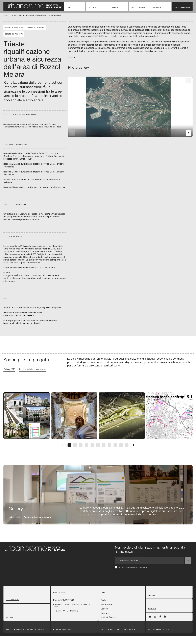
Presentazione (12, 600)
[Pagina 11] (126, 445)
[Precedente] (62, 445)
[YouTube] (150, 616)
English (71, 57)
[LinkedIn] (165, 616)
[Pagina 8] (109, 445)
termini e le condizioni (137, 567)
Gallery (92, 8)
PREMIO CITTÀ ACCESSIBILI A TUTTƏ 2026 (71, 605)
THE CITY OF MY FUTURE (65, 611)
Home (5, 15)
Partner (156, 8)
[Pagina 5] (92, 445)
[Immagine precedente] (72, 133)
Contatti (105, 613)
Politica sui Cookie (110, 629)
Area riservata (182, 8)
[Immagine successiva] (188, 133)
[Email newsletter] (149, 560)
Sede (103, 600)
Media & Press (108, 617)
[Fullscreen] (188, 80)
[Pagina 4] (86, 445)
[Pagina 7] (103, 445)
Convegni (114, 8)
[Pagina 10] (121, 445)
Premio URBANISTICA (63, 600)
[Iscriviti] (188, 560)
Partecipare (106, 604)
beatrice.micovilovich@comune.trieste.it (22, 323)
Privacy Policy (128, 629)
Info (69, 8)
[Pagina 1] (69, 445)
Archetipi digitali (165, 629)
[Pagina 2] (75, 445)
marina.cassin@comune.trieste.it (18, 315)
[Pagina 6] (98, 445)
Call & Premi (138, 8)
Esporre (104, 609)
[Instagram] (155, 616)
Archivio (152, 608)
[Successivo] (134, 445)
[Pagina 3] (80, 445)
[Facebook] (160, 616)
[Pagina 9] (115, 445)
